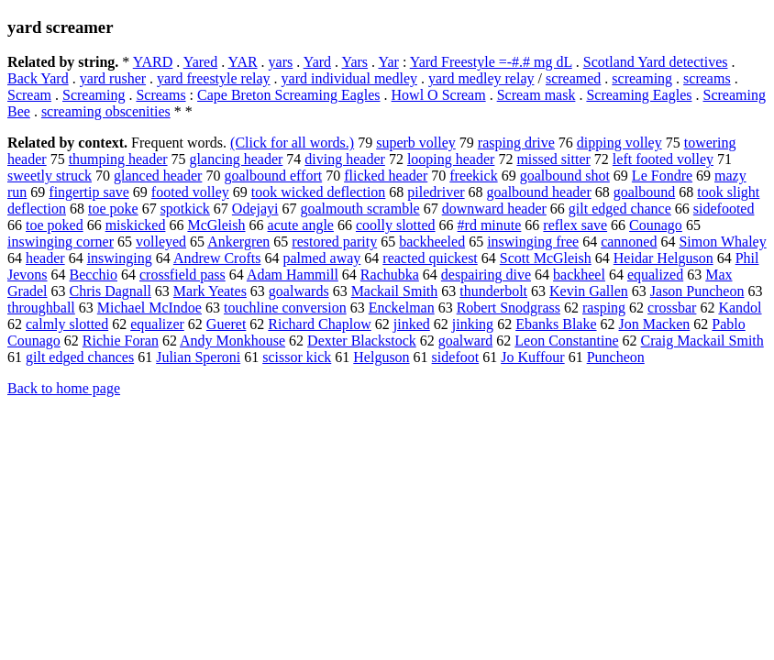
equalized (655, 274)
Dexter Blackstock (361, 340)
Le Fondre (662, 175)
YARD (153, 62)
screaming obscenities (106, 111)
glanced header (158, 175)
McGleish (216, 225)
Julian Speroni (198, 357)
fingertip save (89, 192)
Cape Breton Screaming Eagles (289, 95)
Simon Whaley (722, 241)
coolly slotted (396, 225)
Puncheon (616, 357)
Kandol (739, 307)
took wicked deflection (318, 192)
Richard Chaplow (319, 324)
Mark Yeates (210, 291)
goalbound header (539, 192)
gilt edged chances (80, 357)
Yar (388, 62)
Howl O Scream (439, 95)
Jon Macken (655, 324)
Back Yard (38, 78)
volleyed (161, 241)
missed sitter (553, 159)
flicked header (385, 175)
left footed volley (663, 159)
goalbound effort (273, 175)
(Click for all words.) (292, 142)
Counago (655, 225)
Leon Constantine (566, 340)
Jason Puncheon (697, 291)
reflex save (575, 225)
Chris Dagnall (110, 291)
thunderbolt (493, 291)
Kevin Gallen (588, 291)
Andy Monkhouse (232, 340)
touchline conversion (285, 307)
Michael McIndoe (149, 307)
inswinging (119, 258)
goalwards (299, 291)
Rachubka (389, 274)
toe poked (54, 225)
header (45, 258)
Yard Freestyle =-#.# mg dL (491, 62)
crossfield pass (182, 274)
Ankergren (238, 241)
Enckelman (402, 307)
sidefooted (724, 208)
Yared (200, 62)
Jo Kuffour (532, 357)
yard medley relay (481, 78)
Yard (317, 62)
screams (707, 78)
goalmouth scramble (360, 208)
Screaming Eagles (638, 95)
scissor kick (296, 357)
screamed (573, 78)
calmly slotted (67, 324)
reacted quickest (430, 258)
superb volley (416, 142)
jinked (411, 324)
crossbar (671, 307)
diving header (344, 159)
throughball (41, 307)
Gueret (226, 324)
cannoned (629, 241)
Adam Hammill (292, 274)
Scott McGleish (546, 258)
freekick (473, 175)
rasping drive (516, 142)
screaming (642, 78)
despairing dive (486, 274)
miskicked (135, 225)
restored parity (334, 241)
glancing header (236, 159)
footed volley (190, 192)
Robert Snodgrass (508, 307)
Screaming (93, 95)
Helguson (381, 357)
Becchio (93, 274)
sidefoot (456, 357)
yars (281, 62)
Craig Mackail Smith (702, 340)
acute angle (301, 225)
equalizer (157, 324)
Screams (160, 95)
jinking (472, 324)
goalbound (645, 192)
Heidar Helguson (663, 258)
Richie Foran (121, 340)
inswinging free (533, 241)
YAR (243, 62)
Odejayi (255, 208)
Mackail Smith (394, 291)
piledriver (435, 192)
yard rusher (113, 78)
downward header (494, 208)
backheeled (432, 241)
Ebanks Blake (555, 324)
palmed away (321, 258)
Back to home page (63, 388)
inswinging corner (60, 241)
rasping (603, 307)
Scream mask (536, 95)
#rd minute (490, 225)
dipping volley (619, 142)
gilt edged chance (620, 208)
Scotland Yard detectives (655, 62)
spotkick (185, 208)
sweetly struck (49, 175)
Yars (354, 62)
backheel (579, 274)
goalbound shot (565, 175)
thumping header (118, 159)
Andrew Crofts (217, 258)
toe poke (113, 208)
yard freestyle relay (213, 78)
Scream (29, 95)
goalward (465, 340)
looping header (451, 159)
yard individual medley (349, 78)
